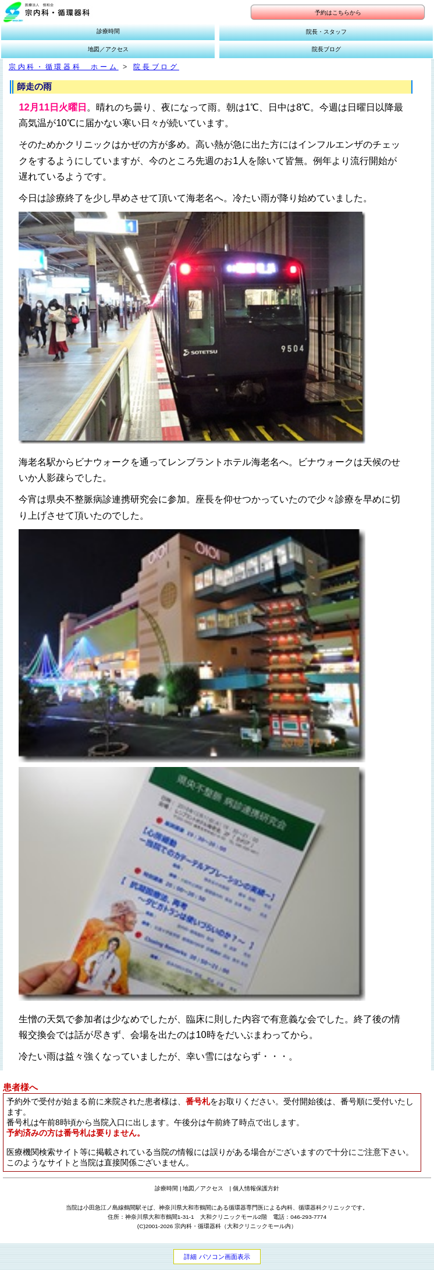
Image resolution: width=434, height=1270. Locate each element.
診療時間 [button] (108, 31)
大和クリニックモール (256, 1226)
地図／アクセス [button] (108, 49)
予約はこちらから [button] (338, 12)
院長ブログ (156, 67)
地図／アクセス (203, 1188)
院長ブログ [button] (326, 49)
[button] (46, 12)
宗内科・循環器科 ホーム (64, 67)
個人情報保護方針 (256, 1188)
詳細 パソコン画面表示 (217, 1256)
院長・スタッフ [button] (326, 31)
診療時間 (166, 1188)
